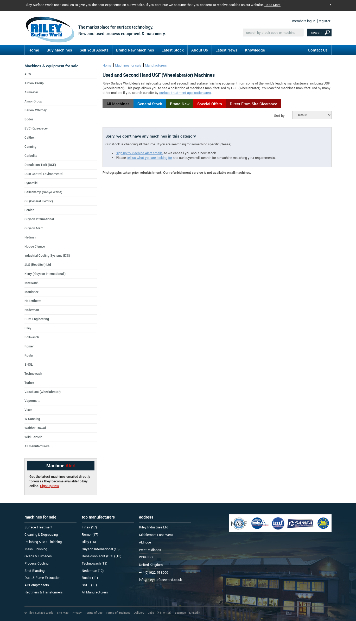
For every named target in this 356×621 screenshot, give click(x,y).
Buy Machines (59, 50)
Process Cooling (36, 563)
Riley (27, 328)
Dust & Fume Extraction (42, 577)
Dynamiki (30, 183)
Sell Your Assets (94, 50)
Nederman (31, 310)
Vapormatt (32, 400)
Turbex (29, 382)
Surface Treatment (38, 527)
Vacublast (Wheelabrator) (42, 392)
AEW (27, 74)
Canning (30, 146)
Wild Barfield (33, 437)
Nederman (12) (93, 570)
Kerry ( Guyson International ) (45, 273)
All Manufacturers (95, 592)
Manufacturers (156, 65)
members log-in (303, 21)
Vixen (28, 409)
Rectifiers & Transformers (43, 592)
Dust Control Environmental (43, 174)
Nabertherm (32, 301)
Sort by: (279, 115)
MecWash (31, 283)
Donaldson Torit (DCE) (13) (101, 556)
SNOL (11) (89, 585)
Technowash (33, 373)
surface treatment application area (185, 92)
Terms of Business (118, 612)
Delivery (139, 612)
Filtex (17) (89, 527)
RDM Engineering (36, 319)
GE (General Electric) (38, 201)
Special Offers (209, 103)
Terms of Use (94, 612)
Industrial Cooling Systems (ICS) (47, 255)
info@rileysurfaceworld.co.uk (160, 580)
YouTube (180, 612)
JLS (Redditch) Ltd (37, 264)
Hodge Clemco (34, 246)
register (324, 21)
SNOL (28, 364)
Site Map (62, 612)
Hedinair (30, 237)
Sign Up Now (49, 486)
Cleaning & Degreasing (41, 534)
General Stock (149, 103)
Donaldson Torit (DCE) (40, 165)
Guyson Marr (33, 228)
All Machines (118, 103)
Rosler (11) (90, 577)
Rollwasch (31, 337)
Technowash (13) (94, 563)
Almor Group (33, 101)
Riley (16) (89, 542)
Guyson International (39, 219)
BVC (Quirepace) (36, 128)
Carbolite (30, 155)
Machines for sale (128, 65)
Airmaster (31, 92)
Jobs (151, 612)
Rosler (28, 355)
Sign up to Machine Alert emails (139, 153)
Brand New (179, 103)
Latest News (226, 50)
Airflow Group (34, 83)
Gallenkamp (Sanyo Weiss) (43, 192)
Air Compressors (36, 585)
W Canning (32, 419)
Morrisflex (31, 292)
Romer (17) (90, 534)
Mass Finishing (35, 549)
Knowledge (255, 50)
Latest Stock (173, 50)
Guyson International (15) (100, 549)
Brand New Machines (135, 50)
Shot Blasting (34, 570)
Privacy (77, 612)
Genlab (29, 210)
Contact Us (318, 50)
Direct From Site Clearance (253, 103)
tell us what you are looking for (149, 158)
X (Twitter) (164, 612)
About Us (199, 50)
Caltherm (30, 137)
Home (33, 50)
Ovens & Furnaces (38, 556)
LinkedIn (194, 612)
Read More (272, 5)
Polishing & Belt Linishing (43, 542)
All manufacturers (36, 446)
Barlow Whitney (35, 110)
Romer (29, 346)
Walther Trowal (35, 428)
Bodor (28, 119)
